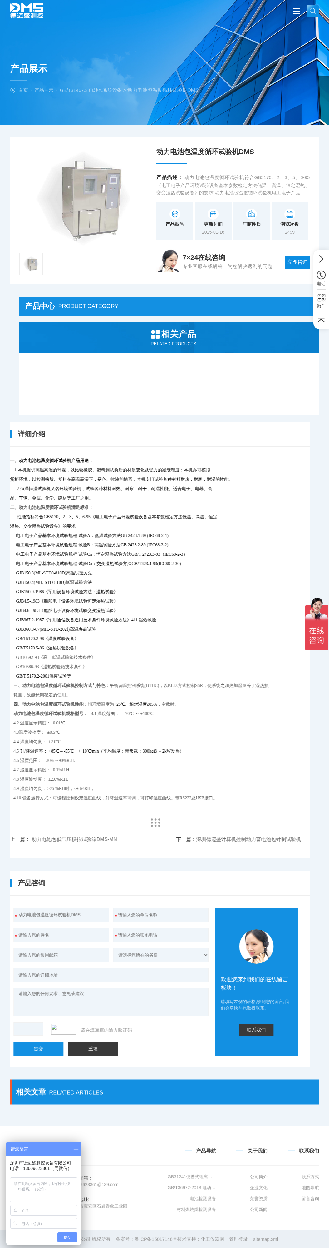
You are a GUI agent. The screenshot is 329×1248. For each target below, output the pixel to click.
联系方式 (310, 1217)
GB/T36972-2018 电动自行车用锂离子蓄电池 (192, 1228)
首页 (23, 90)
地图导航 (310, 1228)
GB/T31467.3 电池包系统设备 (91, 90)
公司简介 (259, 1217)
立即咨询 (297, 262)
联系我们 (115, 1029)
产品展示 (44, 90)
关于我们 (258, 1191)
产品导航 (206, 1191)
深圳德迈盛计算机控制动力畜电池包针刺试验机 (106, 839)
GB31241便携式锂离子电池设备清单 (192, 1217)
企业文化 (259, 1228)
